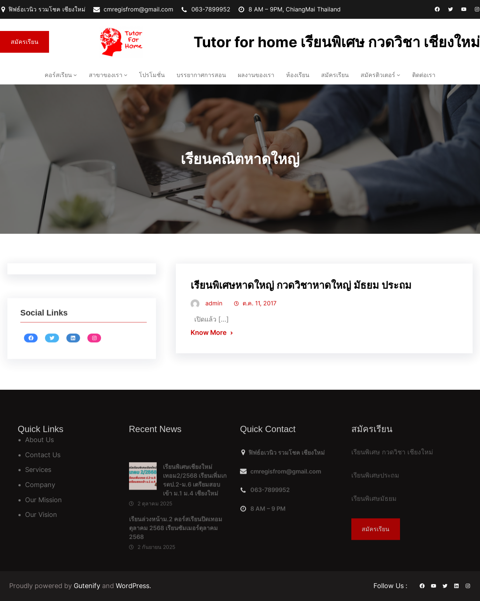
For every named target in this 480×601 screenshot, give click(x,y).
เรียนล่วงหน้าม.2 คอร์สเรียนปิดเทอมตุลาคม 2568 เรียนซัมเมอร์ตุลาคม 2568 (175, 563)
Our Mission (43, 500)
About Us (39, 440)
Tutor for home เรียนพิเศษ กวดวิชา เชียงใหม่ (337, 42)
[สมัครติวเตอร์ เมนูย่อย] (398, 75)
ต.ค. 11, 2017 (259, 309)
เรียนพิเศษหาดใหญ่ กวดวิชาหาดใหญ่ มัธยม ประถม (301, 291)
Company (40, 485)
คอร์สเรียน (58, 75)
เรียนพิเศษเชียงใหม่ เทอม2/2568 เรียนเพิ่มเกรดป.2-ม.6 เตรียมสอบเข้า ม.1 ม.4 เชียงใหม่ (195, 515)
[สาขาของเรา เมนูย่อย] (126, 75)
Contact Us (42, 455)
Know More (209, 339)
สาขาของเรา (105, 75)
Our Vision (41, 514)
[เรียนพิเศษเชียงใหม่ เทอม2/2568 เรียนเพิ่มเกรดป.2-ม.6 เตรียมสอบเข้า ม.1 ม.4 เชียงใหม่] (143, 513)
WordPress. (133, 586)
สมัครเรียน (24, 41)
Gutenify (88, 586)
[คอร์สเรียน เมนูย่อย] (75, 75)
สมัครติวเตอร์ (378, 75)
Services (38, 469)
